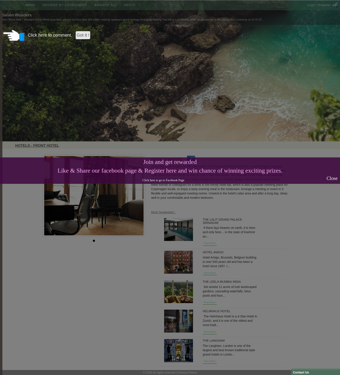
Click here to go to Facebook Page (163, 180)
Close (332, 178)
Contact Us (301, 372)
